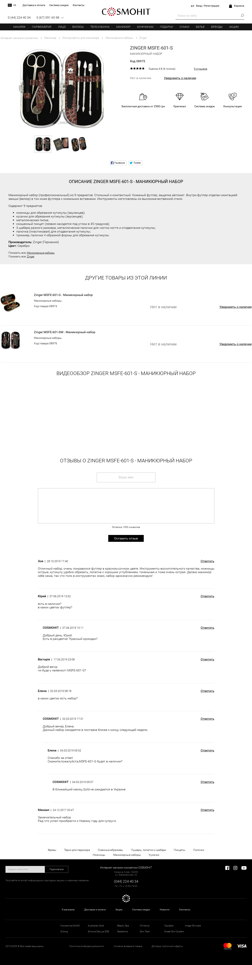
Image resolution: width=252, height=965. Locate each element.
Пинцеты (179, 849)
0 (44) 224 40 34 (19, 17)
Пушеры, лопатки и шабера (148, 849)
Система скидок (141, 909)
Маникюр (123, 26)
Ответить (207, 561)
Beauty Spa (123, 925)
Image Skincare (193, 925)
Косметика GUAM (70, 925)
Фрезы (52, 849)
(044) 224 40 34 (126, 881)
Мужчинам (145, 26)
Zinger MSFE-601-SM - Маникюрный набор (64, 332)
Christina (144, 925)
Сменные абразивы (110, 849)
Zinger (31, 256)
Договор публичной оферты (167, 946)
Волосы (78, 26)
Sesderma (122, 931)
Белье (200, 26)
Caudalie (168, 925)
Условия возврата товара (128, 946)
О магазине (68, 909)
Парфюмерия (41, 26)
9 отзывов (200, 68)
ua (14, 5)
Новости (164, 909)
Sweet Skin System (174, 931)
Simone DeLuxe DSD (98, 931)
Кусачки (154, 854)
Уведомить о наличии (180, 78)
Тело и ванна (100, 26)
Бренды (217, 26)
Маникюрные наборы (41, 252)
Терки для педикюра (77, 849)
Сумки (184, 26)
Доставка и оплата (95, 909)
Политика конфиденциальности (86, 946)
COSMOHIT (126, 11)
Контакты (184, 909)
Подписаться (56, 869)
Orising (64, 931)
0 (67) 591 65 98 (47, 17)
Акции (234, 26)
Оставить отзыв (126, 538)
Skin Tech (145, 931)
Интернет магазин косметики (19, 38)
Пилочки (198, 849)
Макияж (19, 26)
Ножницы (99, 854)
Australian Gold (96, 925)
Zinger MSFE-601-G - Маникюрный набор (63, 295)
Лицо (62, 26)
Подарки (166, 26)
